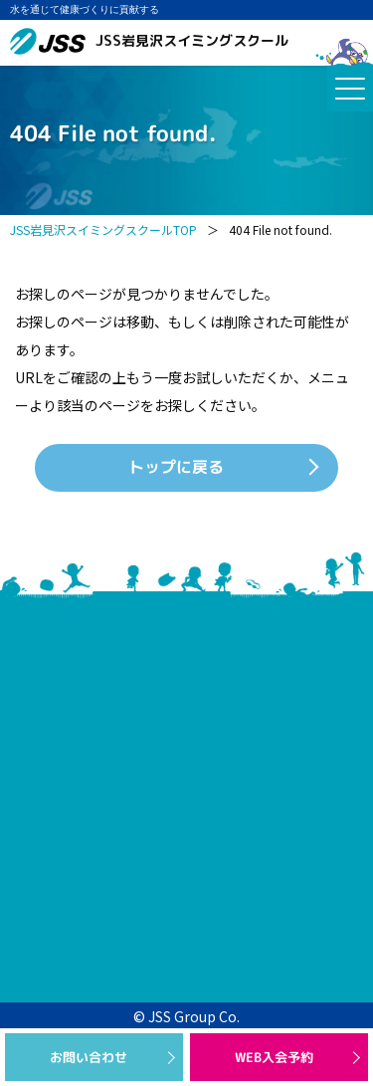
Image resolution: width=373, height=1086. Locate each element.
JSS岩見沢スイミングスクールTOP (103, 229)
